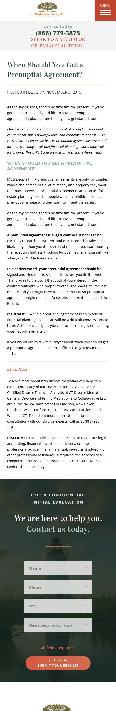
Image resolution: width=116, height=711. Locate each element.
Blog (33, 92)
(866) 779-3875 (58, 33)
